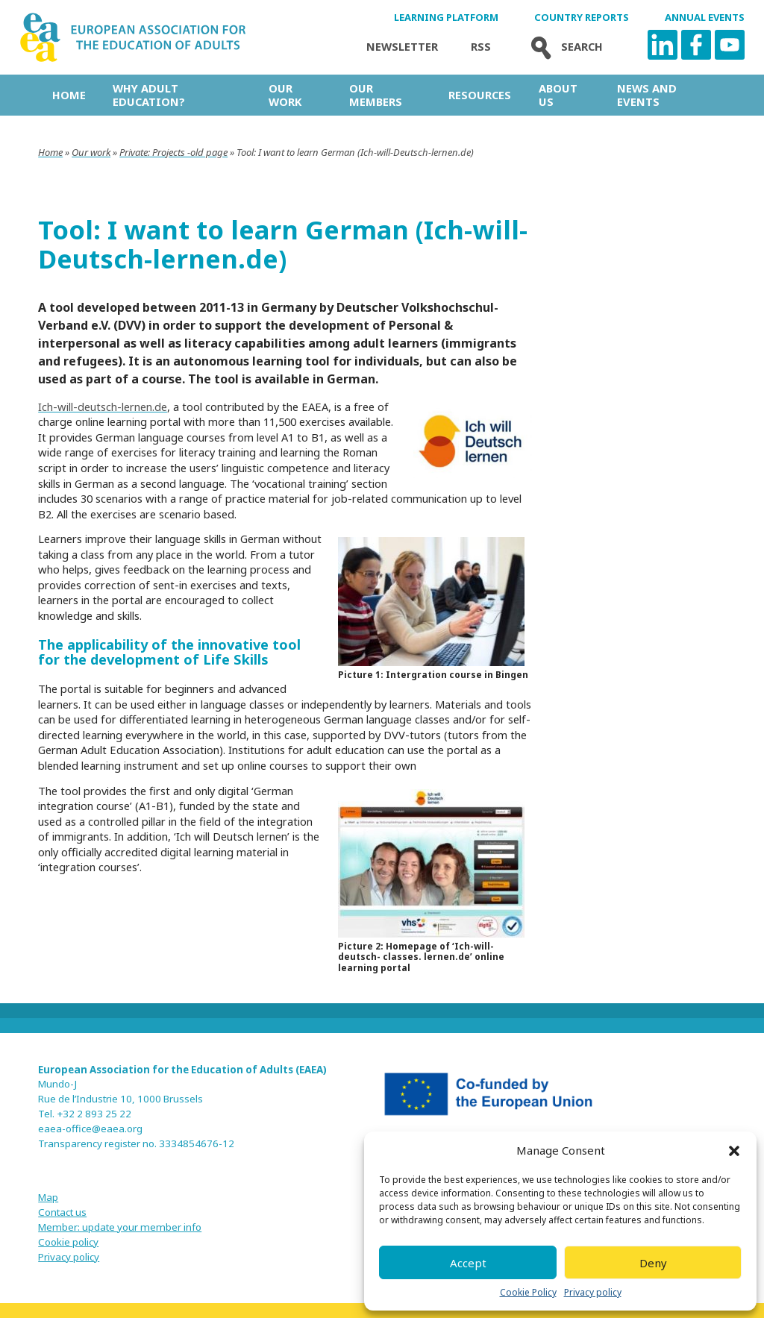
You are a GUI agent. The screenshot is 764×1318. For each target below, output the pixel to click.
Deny (653, 1262)
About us (558, 95)
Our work (285, 95)
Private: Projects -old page (173, 152)
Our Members (375, 95)
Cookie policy (68, 1242)
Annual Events (705, 17)
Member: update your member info (119, 1227)
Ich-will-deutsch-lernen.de (102, 406)
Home (69, 94)
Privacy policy (592, 1293)
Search (563, 47)
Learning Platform (446, 17)
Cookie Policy (528, 1293)
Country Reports (581, 17)
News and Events (647, 95)
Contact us (62, 1212)
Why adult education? (149, 95)
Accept (468, 1262)
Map (48, 1197)
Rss (481, 47)
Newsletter (402, 47)
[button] (734, 1150)
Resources (479, 94)
